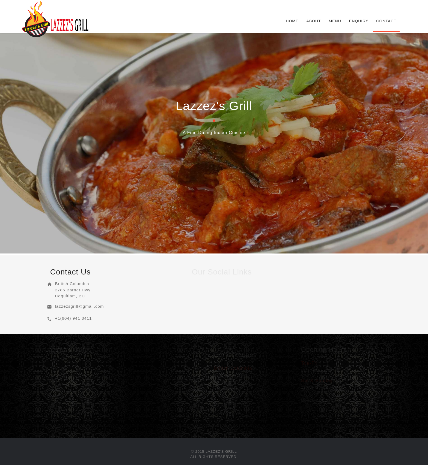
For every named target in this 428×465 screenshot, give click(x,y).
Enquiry (358, 21)
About (313, 21)
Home (292, 21)
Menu (335, 21)
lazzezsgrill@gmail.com (79, 306)
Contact (386, 21)
